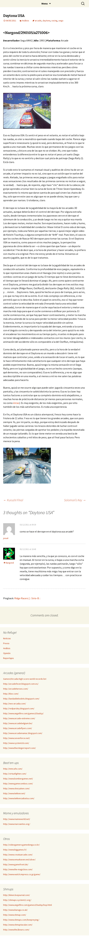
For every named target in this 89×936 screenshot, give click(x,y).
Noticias (7, 638)
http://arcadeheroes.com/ (15, 688)
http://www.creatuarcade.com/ (18, 854)
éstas (16, 403)
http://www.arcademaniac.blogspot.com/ (22, 733)
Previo (6, 643)
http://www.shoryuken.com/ (16, 788)
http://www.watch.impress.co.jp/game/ (21, 874)
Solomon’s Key (75, 500)
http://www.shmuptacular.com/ (17, 924)
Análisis (25, 20)
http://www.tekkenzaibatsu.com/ (18, 798)
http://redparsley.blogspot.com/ (18, 708)
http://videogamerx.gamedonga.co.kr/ (21, 844)
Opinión (6, 653)
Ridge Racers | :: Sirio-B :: (27, 598)
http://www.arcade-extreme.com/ (19, 718)
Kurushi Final (13, 500)
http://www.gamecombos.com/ (18, 783)
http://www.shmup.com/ (14, 914)
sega (60, 20)
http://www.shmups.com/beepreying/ (21, 919)
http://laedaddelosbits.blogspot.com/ (21, 698)
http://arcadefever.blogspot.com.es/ (20, 683)
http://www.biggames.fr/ (15, 849)
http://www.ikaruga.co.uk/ (15, 909)
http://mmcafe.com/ (12, 768)
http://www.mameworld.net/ (16, 819)
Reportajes (8, 658)
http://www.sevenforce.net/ (16, 738)
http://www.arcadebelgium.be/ (17, 723)
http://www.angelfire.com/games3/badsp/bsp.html (27, 904)
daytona (46, 20)
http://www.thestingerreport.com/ (19, 748)
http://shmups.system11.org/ (17, 900)
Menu (44, 3)
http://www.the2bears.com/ (16, 929)
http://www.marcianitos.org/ (16, 824)
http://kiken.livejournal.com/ (16, 895)
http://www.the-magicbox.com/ (18, 869)
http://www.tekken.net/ (14, 793)
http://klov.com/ (11, 693)
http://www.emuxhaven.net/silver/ (19, 859)
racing (54, 20)
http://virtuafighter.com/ (14, 773)
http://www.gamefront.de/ (15, 864)
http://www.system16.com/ (16, 743)
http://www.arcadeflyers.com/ (17, 728)
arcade (38, 20)
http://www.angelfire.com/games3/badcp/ (23, 713)
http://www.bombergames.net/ (18, 778)
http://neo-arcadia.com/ (14, 703)
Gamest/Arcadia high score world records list (24, 678)
